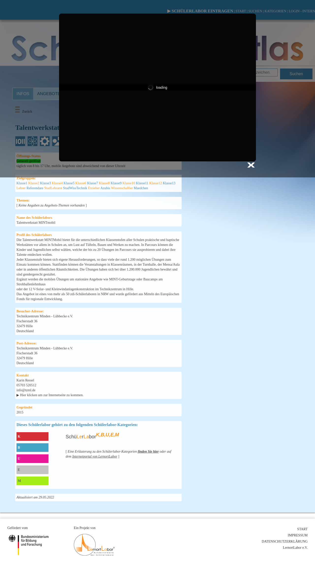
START (302, 529)
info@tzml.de (25, 390)
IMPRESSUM (298, 535)
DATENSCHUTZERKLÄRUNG (285, 541)
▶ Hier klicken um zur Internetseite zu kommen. (49, 395)
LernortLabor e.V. (295, 547)
